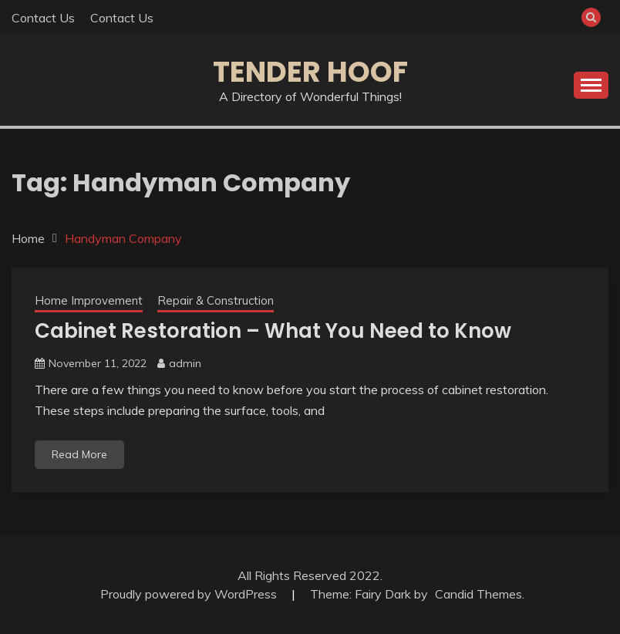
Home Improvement (89, 300)
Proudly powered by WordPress (190, 594)
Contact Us (43, 17)
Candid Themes (478, 594)
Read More (79, 454)
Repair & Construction (215, 300)
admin (185, 363)
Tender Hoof (310, 72)
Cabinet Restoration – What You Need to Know (273, 331)
